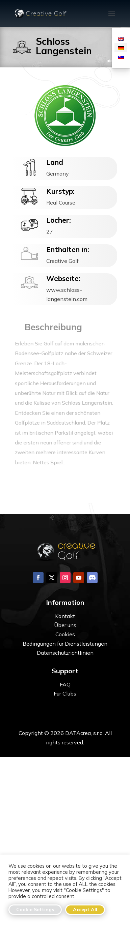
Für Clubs (65, 693)
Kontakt (65, 616)
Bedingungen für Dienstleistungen (65, 643)
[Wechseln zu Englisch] (120, 38)
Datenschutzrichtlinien (65, 652)
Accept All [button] (85, 909)
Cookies (65, 634)
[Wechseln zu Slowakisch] (120, 56)
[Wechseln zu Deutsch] (120, 47)
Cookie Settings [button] (35, 909)
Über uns (65, 625)
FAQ (65, 684)
